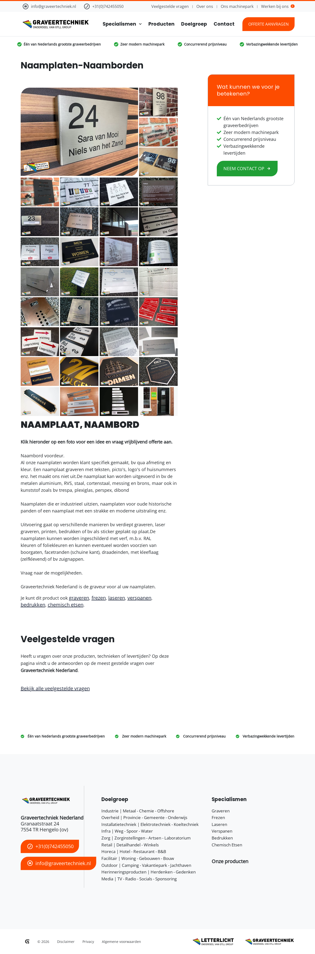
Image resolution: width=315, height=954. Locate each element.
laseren (116, 597)
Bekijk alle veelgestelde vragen (55, 688)
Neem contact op (247, 168)
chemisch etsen (65, 604)
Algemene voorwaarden (121, 941)
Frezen (218, 817)
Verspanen (222, 831)
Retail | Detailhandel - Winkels (130, 845)
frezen (99, 597)
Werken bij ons (277, 6)
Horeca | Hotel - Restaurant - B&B (133, 851)
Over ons (204, 6)
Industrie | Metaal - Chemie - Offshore (137, 811)
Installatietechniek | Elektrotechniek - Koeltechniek (150, 824)
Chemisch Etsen (227, 845)
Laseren (219, 824)
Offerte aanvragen (268, 24)
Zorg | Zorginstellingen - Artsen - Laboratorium (146, 838)
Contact (224, 24)
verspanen (139, 597)
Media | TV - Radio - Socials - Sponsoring (139, 879)
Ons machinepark (237, 6)
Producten (161, 24)
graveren (79, 597)
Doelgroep (194, 24)
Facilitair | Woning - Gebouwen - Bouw (137, 858)
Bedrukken (222, 838)
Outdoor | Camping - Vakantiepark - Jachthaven (146, 865)
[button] (230, 861)
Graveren (221, 811)
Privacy (88, 941)
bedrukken (33, 604)
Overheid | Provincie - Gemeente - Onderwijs (144, 817)
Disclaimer (66, 941)
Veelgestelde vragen (170, 6)
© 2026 (43, 941)
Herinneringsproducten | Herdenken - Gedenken (148, 872)
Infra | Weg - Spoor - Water (127, 831)
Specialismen (119, 24)
